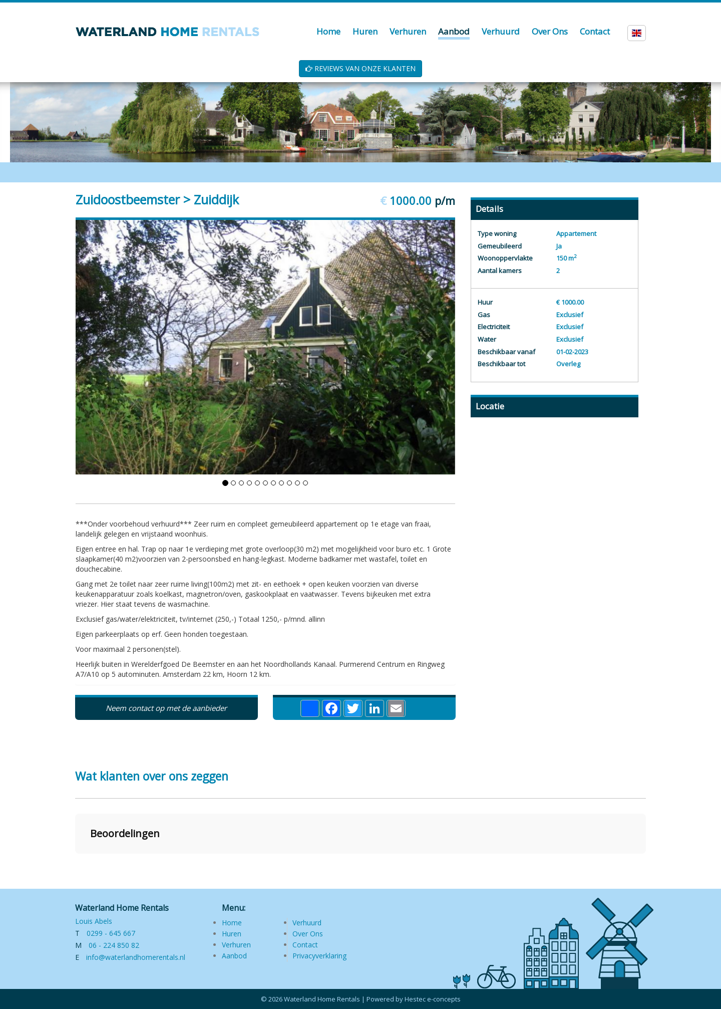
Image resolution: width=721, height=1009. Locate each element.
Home (232, 922)
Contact (305, 944)
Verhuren (236, 944)
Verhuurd (306, 922)
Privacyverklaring (319, 955)
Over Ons (307, 933)
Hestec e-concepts (433, 998)
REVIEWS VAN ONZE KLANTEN (360, 68)
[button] (75, 864)
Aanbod (234, 955)
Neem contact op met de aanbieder (166, 708)
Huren (231, 933)
